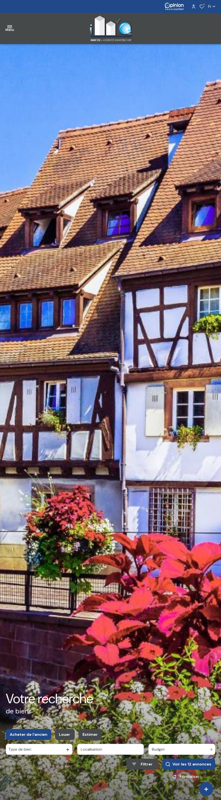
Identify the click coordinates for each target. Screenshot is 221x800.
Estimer (90, 734)
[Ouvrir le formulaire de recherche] (142, 764)
